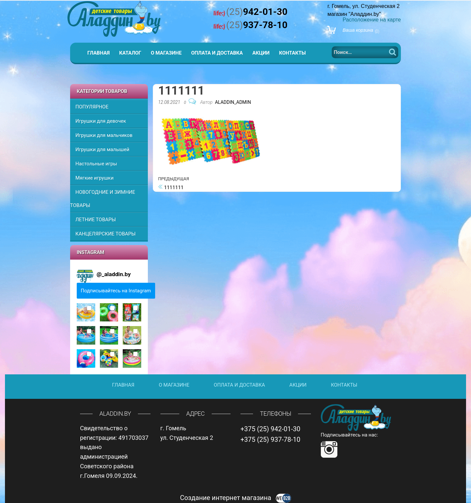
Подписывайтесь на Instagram (116, 291)
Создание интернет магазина (235, 498)
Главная (98, 53)
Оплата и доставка (217, 53)
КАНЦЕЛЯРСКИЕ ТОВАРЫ (105, 234)
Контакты (292, 53)
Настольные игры (96, 164)
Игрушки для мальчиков (103, 135)
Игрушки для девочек (100, 121)
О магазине (166, 53)
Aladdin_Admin (233, 102)
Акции (261, 53)
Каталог (130, 53)
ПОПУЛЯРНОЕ (91, 107)
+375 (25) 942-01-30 (270, 429)
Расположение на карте (372, 19)
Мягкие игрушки (94, 178)
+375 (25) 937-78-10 (270, 439)
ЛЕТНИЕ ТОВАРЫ (95, 220)
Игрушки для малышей (102, 149)
